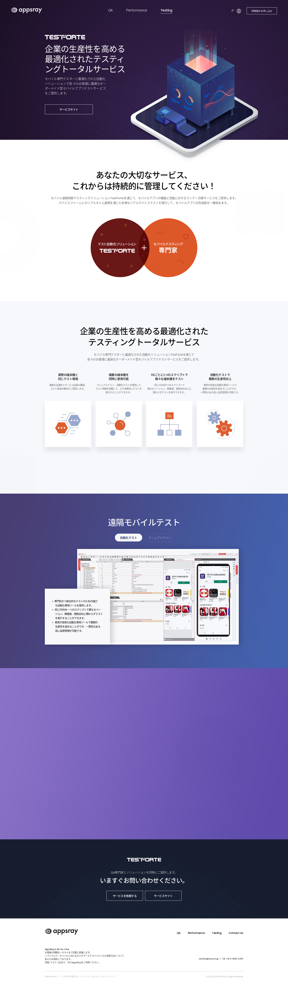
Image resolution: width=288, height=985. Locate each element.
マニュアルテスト (159, 538)
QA (110, 10)
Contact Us (236, 933)
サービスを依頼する (125, 896)
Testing (166, 10)
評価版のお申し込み (261, 11)
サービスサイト (69, 109)
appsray (26, 10)
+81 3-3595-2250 (232, 959)
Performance (136, 10)
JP (232, 10)
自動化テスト (128, 538)
